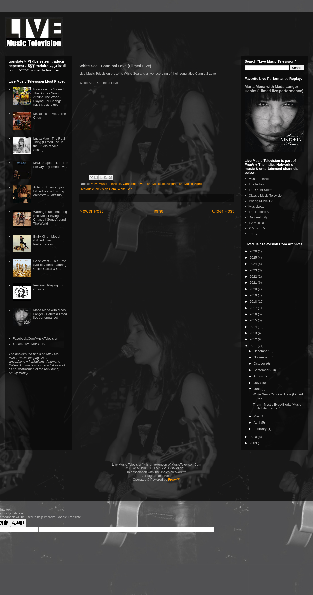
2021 (254, 282)
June (258, 389)
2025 (254, 257)
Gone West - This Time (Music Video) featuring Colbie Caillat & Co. (49, 265)
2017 (254, 308)
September (262, 370)
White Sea (124, 189)
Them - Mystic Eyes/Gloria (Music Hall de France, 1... (277, 406)
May (257, 416)
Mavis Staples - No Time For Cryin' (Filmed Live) (50, 165)
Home (158, 211)
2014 (254, 327)
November (262, 357)
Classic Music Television (266, 195)
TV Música (256, 223)
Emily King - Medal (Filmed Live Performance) (46, 240)
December (262, 351)
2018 (254, 301)
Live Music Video (189, 184)
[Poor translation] (18, 523)
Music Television (260, 179)
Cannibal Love (133, 184)
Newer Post (91, 211)
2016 (254, 314)
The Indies (256, 184)
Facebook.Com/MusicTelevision (35, 338)
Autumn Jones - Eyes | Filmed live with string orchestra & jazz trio (49, 191)
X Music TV (257, 228)
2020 (254, 289)
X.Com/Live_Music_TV (29, 344)
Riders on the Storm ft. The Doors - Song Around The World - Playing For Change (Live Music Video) (49, 96)
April (257, 422)
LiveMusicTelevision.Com (97, 189)
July (257, 383)
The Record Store (261, 212)
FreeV (253, 234)
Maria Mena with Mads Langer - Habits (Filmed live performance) (50, 313)
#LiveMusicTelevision (106, 184)
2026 (254, 251)
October (260, 363)
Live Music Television (160, 184)
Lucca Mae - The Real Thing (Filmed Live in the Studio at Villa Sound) (49, 144)
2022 (254, 276)
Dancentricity (258, 217)
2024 (254, 264)
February (261, 429)
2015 (254, 320)
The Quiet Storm (260, 190)
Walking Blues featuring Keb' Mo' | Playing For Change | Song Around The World (50, 217)
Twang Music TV (261, 201)
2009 (254, 443)
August (259, 376)
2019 (254, 295)
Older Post (223, 211)
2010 (254, 437)
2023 (254, 270)
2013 (254, 333)
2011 (254, 346)
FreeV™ (174, 479)
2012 (254, 339)
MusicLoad (256, 206)
